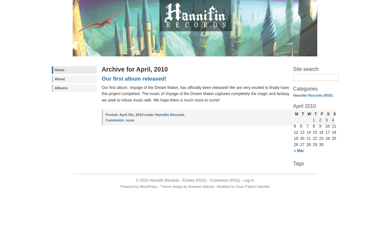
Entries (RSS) (194, 180)
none (120, 120)
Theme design (171, 186)
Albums (61, 88)
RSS (328, 95)
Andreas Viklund (201, 186)
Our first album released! (134, 79)
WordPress (148, 186)
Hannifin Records (307, 95)
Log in (249, 180)
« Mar (299, 151)
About (60, 79)
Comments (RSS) (225, 180)
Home (59, 70)
